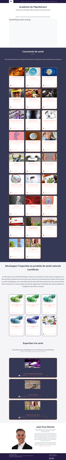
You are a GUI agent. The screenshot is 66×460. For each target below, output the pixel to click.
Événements (32, 1)
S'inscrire (55, 1)
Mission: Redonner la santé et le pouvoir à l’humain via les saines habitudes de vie (21, 455)
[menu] (38, 1)
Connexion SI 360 (37, 1)
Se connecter (52, 1)
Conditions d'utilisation (52, 454)
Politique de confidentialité (53, 455)
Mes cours (22, 1)
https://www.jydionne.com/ (46, 445)
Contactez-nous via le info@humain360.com (15, 456)
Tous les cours (27, 1)
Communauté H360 (43, 1)
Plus (48, 1)
